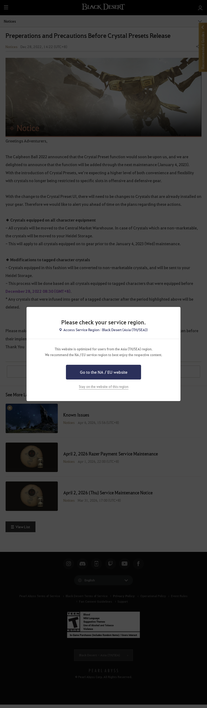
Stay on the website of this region (103, 386)
